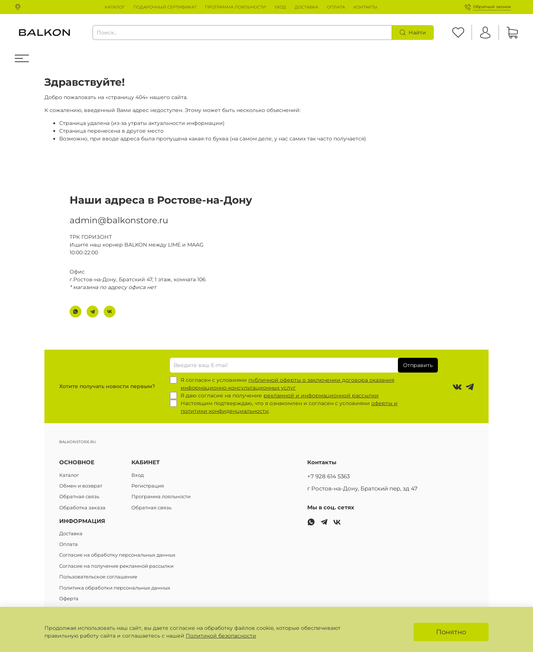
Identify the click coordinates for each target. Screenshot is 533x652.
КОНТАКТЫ (365, 7)
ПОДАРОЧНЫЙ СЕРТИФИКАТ (165, 7)
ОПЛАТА (336, 7)
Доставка (71, 533)
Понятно (451, 632)
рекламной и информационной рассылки (321, 395)
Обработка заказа (82, 507)
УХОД (280, 7)
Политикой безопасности (221, 635)
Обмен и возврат (80, 486)
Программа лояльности (161, 496)
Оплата (68, 544)
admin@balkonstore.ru (119, 219)
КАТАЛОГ (115, 7)
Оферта (68, 598)
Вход (137, 475)
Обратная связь (79, 496)
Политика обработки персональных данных (114, 588)
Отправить (418, 365)
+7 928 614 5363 (328, 476)
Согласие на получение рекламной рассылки (116, 566)
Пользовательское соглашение (98, 577)
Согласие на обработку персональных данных (117, 555)
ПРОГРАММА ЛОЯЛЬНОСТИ (235, 7)
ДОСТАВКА (306, 7)
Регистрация (147, 486)
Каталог (69, 475)
